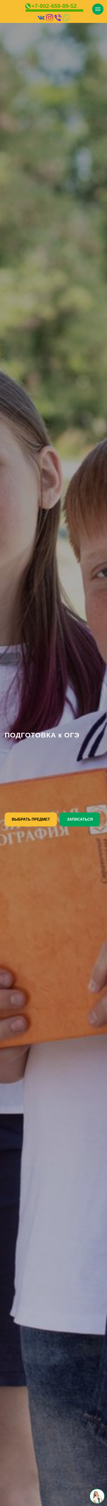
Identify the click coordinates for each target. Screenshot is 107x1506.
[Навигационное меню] (97, 9)
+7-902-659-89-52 (54, 6)
